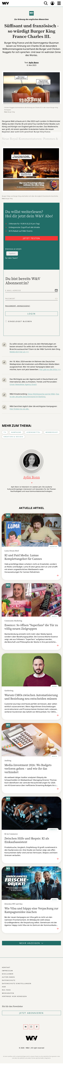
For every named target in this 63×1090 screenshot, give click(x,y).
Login (31, 313)
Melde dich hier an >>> (19, 352)
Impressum (7, 971)
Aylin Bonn (34, 62)
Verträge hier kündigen (14, 996)
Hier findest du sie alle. (19, 409)
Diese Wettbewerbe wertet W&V (41, 394)
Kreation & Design (13, 437)
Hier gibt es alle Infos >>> (50, 369)
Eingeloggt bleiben (20, 321)
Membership (52, 432)
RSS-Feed (6, 990)
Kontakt (6, 967)
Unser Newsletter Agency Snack (23, 384)
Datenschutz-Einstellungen (16, 983)
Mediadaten (8, 993)
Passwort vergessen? (17, 306)
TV (5, 432)
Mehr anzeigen (31, 943)
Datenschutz (8, 980)
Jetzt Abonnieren (31, 1013)
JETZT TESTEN (31, 238)
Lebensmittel (33, 432)
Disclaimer (7, 974)
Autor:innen (8, 977)
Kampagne (16, 432)
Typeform (12, 253)
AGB (4, 987)
